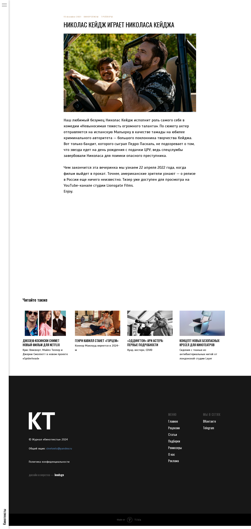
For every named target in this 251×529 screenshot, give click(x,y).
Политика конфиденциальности (49, 465)
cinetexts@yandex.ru (59, 451)
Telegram (208, 431)
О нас (171, 457)
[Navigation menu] (4, 5)
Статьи (172, 437)
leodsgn (59, 478)
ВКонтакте (209, 424)
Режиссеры (175, 451)
